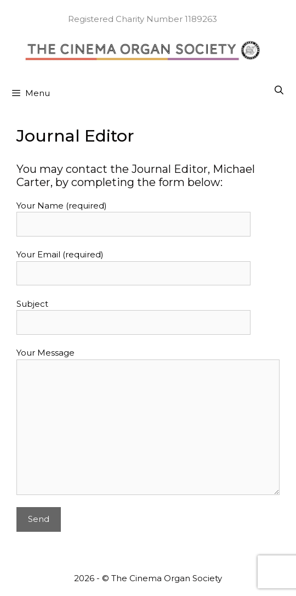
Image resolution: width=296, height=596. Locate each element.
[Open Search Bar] (278, 90)
